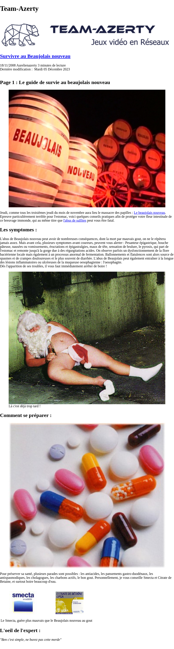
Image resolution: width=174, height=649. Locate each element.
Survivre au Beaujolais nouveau (35, 56)
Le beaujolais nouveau (149, 212)
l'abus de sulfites (74, 220)
